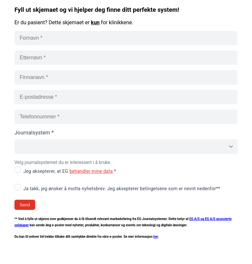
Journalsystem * (34, 133)
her (155, 236)
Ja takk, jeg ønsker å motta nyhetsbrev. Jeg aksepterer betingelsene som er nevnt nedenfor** (121, 188)
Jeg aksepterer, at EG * (69, 171)
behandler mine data (91, 171)
